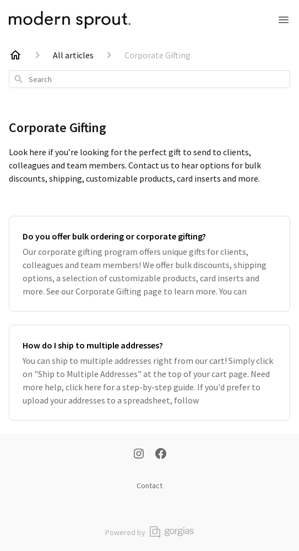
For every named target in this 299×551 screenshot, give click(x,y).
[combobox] (149, 79)
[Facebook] (160, 454)
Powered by (149, 532)
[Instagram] (138, 454)
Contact (149, 485)
